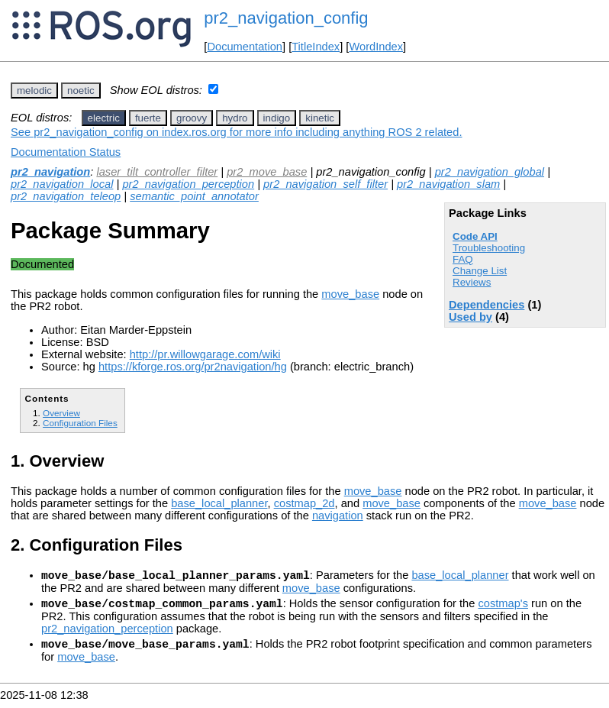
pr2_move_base (267, 172)
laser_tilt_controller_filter (157, 172)
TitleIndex (316, 46)
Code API (475, 236)
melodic (34, 90)
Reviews (472, 282)
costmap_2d (304, 503)
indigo (277, 118)
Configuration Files (80, 423)
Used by (470, 317)
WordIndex (376, 46)
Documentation (244, 46)
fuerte (148, 118)
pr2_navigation (50, 172)
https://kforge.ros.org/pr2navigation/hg (192, 366)
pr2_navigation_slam (448, 184)
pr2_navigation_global (489, 172)
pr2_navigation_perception (188, 184)
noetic (81, 90)
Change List (480, 270)
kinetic (319, 118)
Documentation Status (66, 152)
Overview (61, 413)
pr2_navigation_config (286, 17)
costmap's (503, 608)
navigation (337, 515)
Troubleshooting (489, 248)
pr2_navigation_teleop (66, 196)
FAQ (463, 259)
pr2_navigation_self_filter (325, 184)
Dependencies (486, 305)
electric (104, 118)
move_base (350, 294)
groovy (191, 118)
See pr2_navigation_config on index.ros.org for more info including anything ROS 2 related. (236, 132)
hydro (234, 118)
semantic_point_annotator (194, 196)
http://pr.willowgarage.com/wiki (205, 354)
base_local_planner (219, 503)
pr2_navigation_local (62, 184)
